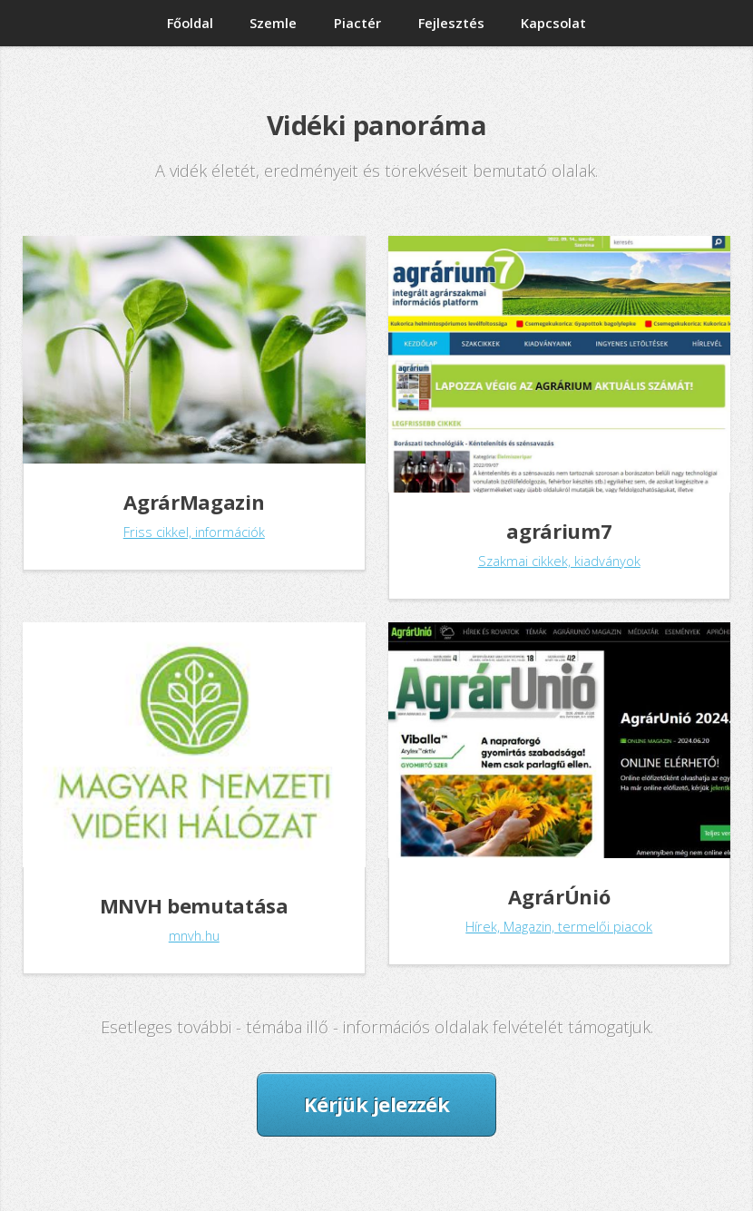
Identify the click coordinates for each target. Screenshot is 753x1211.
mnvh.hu (194, 935)
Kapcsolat (553, 23)
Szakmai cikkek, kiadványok (559, 561)
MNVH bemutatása (194, 905)
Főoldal (190, 23)
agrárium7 (558, 530)
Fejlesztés (451, 23)
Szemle (273, 23)
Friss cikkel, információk (194, 531)
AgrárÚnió (559, 896)
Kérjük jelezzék (377, 1104)
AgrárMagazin (193, 501)
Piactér (357, 23)
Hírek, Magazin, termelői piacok (558, 926)
